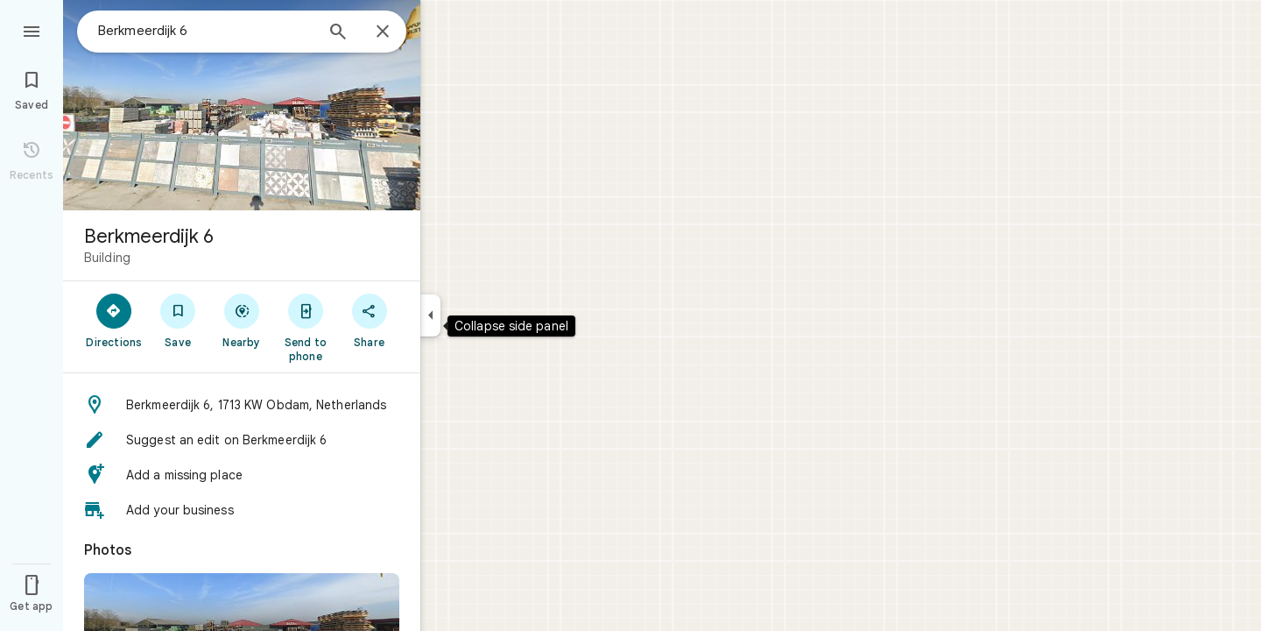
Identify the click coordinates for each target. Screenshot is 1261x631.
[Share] (369, 320)
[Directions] (114, 320)
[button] (241, 404)
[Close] (382, 32)
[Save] (178, 320)
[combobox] (205, 30)
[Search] (338, 33)
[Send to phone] (305, 327)
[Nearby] (242, 320)
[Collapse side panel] (430, 315)
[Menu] (31, 30)
